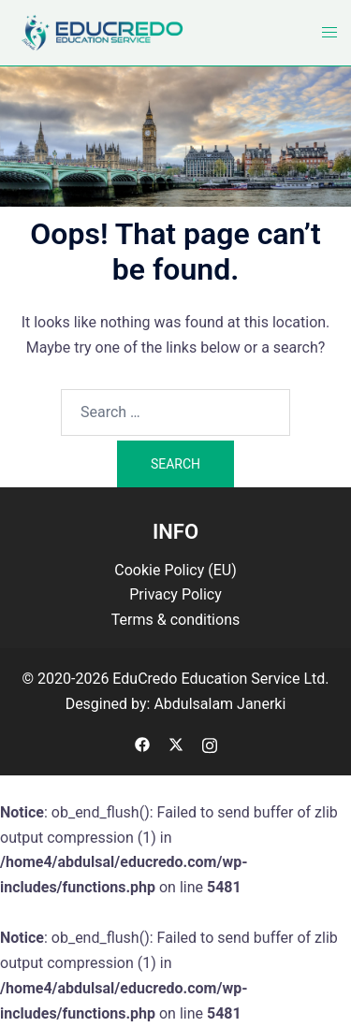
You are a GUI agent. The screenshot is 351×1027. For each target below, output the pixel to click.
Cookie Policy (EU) (175, 570)
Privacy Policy (175, 594)
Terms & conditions (175, 620)
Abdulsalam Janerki (219, 704)
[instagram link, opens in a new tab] (209, 743)
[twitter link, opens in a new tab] (175, 743)
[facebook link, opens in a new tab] (142, 743)
